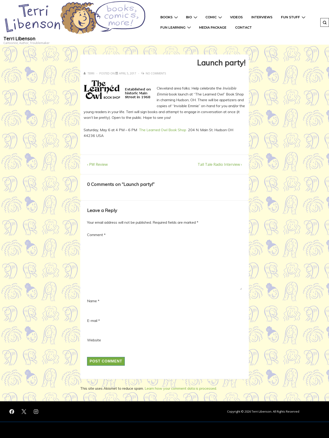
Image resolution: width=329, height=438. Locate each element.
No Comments (156, 73)
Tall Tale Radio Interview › (220, 164)
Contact (243, 27)
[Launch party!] (127, 73)
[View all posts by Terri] (89, 73)
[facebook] (12, 411)
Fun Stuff (294, 17)
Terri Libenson (19, 38)
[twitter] (24, 411)
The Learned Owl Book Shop (162, 130)
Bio (192, 17)
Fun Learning (176, 27)
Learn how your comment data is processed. (181, 388)
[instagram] (36, 411)
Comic (214, 17)
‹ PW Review (97, 164)
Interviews (261, 17)
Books (169, 17)
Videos (236, 17)
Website (94, 340)
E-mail (92, 320)
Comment (96, 234)
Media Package (212, 27)
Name (92, 301)
